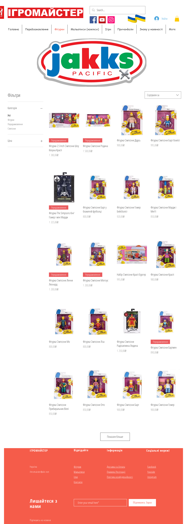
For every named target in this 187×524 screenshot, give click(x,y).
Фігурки (11, 119)
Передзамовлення (15, 124)
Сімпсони (12, 128)
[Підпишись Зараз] (142, 502)
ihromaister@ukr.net (39, 471)
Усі (9, 115)
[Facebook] (93, 19)
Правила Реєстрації (116, 471)
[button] (177, 19)
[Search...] (117, 10)
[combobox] (163, 95)
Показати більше (115, 437)
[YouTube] (102, 19)
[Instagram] (111, 19)
